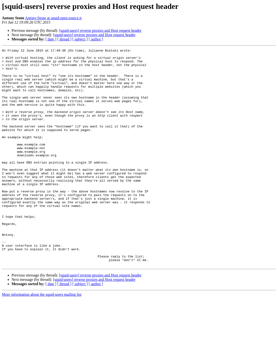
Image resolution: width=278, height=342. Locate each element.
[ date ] (50, 39)
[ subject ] (80, 39)
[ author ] (96, 39)
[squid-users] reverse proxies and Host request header (100, 30)
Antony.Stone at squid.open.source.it (53, 18)
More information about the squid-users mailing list (42, 338)
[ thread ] (64, 39)
